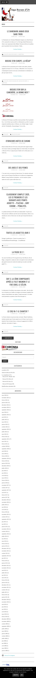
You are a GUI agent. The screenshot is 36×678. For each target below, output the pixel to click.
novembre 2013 (5, 551)
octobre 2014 (5, 531)
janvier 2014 (4, 546)
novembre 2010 (5, 602)
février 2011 (4, 594)
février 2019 (4, 461)
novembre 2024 (5, 407)
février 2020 (4, 456)
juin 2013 (4, 558)
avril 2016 (4, 509)
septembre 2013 (5, 555)
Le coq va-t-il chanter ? (18, 311)
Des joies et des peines (18, 167)
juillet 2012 (4, 572)
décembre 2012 (5, 565)
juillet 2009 (4, 628)
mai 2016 (4, 507)
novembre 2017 (5, 485)
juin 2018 (4, 470)
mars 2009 (4, 631)
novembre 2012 (5, 568)
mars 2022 (4, 434)
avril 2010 (4, 611)
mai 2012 (4, 575)
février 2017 (4, 495)
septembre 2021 (5, 439)
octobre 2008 (5, 636)
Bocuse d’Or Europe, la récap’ (18, 60)
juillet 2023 (4, 419)
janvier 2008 (4, 650)
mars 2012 (4, 577)
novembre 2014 (5, 529)
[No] (34, 672)
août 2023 (4, 417)
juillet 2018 (4, 468)
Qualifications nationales (7, 386)
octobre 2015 (5, 516)
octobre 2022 (5, 426)
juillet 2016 (4, 504)
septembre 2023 (5, 414)
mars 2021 (4, 441)
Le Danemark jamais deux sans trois (18, 33)
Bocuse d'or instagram (10, 655)
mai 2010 (4, 609)
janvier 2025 (4, 402)
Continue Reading (18, 49)
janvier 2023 (4, 424)
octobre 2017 (5, 487)
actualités (6, 54)
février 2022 (4, 436)
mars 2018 (4, 478)
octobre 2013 (5, 553)
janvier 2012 (4, 582)
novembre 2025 (5, 397)
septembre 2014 (5, 534)
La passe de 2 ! (18, 252)
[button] (4, 2)
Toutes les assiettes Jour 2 (18, 232)
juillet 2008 (4, 638)
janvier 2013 (4, 563)
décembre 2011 (5, 585)
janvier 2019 (4, 463)
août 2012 (4, 570)
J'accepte (16, 675)
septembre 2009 (5, 626)
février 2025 (4, 400)
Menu (3, 24)
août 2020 (4, 451)
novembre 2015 (5, 514)
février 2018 (4, 480)
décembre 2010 (5, 599)
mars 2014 (4, 541)
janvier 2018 (4, 482)
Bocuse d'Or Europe (13, 54)
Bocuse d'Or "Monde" (8, 376)
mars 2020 (4, 453)
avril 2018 (4, 475)
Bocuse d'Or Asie (7, 381)
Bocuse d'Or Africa (7, 379)
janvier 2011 (4, 597)
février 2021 (4, 444)
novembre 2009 (5, 621)
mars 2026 (4, 395)
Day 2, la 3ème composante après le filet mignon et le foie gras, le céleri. (18, 281)
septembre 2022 (5, 429)
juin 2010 (4, 606)
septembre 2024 (5, 409)
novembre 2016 (5, 502)
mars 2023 (4, 422)
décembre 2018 (5, 465)
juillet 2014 (4, 536)
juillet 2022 (4, 431)
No (21, 675)
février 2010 (4, 616)
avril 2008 (4, 645)
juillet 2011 (4, 592)
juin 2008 (4, 641)
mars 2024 (4, 412)
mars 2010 (4, 614)
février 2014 (4, 543)
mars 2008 (4, 648)
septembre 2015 (5, 519)
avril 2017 (4, 492)
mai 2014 (4, 538)
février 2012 (4, 580)
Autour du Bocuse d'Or (13, 81)
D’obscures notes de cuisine (18, 140)
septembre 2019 (5, 458)
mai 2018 (4, 473)
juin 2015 (4, 521)
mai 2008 (4, 643)
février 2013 (4, 560)
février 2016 (4, 512)
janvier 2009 (4, 633)
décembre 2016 (5, 499)
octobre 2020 (5, 446)
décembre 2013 (5, 548)
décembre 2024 (5, 405)
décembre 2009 (5, 619)
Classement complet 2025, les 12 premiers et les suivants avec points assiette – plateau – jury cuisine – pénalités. (17, 200)
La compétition (20, 54)
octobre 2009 (5, 623)
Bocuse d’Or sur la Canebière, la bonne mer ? (18, 91)
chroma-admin (21, 36)
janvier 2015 (4, 526)
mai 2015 (4, 524)
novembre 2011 (5, 587)
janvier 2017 (4, 497)
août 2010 (4, 604)
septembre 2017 (5, 490)
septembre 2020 (5, 448)
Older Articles (7, 338)
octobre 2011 (5, 589)
